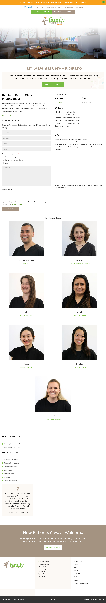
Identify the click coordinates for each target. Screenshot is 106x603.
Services (77, 570)
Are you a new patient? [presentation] (10, 154)
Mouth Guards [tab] (9, 473)
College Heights (44, 564)
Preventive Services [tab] (11, 459)
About (76, 567)
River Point (42, 569)
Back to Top (21, 599)
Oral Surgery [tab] (8, 470)
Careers (76, 580)
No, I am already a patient (13, 160)
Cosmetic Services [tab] (10, 466)
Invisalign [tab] (7, 477)
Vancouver (42, 576)
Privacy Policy (17, 204)
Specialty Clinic (43, 574)
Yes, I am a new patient (11, 157)
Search (14, 599)
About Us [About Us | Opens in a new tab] (6, 115)
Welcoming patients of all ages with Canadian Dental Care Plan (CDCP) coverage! (52, 2)
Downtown (42, 566)
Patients (77, 577)
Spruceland (42, 571)
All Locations (52, 547)
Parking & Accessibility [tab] (12, 444)
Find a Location (41, 12)
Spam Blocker (7, 189)
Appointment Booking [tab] (12, 447)
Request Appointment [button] (63, 12)
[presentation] (14, 194)
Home (76, 564)
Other (6, 163)
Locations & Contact (81, 583)
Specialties (77, 574)
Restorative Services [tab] (11, 463)
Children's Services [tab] (10, 481)
